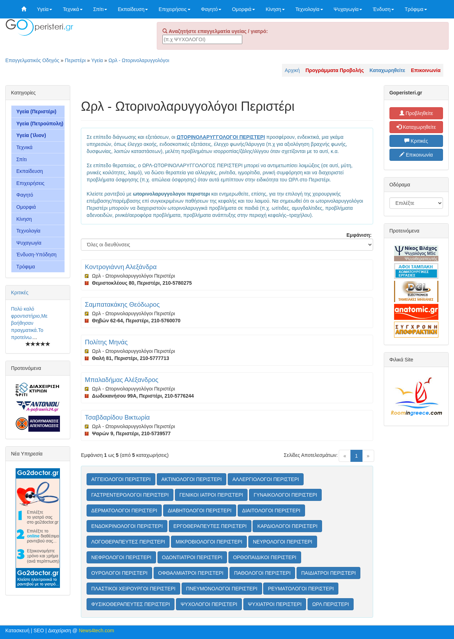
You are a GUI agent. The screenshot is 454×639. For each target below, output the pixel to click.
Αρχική (292, 70)
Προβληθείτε (416, 113)
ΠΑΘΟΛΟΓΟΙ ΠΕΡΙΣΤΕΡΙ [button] (262, 573)
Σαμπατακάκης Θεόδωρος (122, 304)
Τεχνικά (73, 9)
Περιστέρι (75, 60)
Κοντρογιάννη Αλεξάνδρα (120, 267)
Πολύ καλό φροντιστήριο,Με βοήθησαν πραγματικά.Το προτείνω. (29, 323)
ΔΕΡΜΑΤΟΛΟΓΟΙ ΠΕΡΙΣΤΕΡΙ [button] (124, 510)
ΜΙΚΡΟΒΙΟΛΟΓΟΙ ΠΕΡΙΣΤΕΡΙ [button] (209, 542)
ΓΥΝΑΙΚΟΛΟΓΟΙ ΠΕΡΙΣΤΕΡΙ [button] (285, 495)
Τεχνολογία (309, 9)
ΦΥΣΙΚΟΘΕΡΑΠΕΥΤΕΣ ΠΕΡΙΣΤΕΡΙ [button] (130, 604)
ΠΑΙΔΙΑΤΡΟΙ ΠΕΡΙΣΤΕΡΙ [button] (328, 573)
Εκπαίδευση (133, 9)
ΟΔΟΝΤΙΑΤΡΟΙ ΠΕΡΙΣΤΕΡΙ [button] (192, 557)
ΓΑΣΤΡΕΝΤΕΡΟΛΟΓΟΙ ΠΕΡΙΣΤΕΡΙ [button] (129, 495)
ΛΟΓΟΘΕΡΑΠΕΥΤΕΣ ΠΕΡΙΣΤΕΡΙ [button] (128, 542)
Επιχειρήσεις (174, 9)
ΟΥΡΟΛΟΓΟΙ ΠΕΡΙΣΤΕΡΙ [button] (119, 573)
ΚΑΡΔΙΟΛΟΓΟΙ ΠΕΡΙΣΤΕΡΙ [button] (287, 526)
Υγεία (44, 9)
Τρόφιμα (416, 9)
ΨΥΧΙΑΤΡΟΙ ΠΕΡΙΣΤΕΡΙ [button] (275, 604)
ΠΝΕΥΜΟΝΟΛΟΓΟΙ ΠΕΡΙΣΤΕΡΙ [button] (222, 588)
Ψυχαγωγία (348, 9)
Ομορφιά (243, 9)
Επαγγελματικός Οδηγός (32, 60)
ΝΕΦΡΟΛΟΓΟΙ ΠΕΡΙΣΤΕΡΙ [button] (121, 557)
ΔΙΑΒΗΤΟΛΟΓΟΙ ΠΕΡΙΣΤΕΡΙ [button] (200, 510)
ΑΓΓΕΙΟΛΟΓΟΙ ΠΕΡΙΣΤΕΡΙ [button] (120, 479)
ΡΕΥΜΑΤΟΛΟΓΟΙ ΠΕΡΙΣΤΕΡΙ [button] (301, 588)
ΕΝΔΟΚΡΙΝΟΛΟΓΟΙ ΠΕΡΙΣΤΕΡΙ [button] (126, 526)
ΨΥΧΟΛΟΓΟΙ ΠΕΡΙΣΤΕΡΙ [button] (209, 604)
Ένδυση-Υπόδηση (36, 254)
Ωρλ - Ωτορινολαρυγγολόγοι (139, 60)
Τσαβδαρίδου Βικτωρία (117, 417)
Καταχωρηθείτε (416, 127)
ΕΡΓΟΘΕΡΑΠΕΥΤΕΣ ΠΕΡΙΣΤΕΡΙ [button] (210, 526)
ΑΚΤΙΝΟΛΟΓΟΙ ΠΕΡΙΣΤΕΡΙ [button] (191, 479)
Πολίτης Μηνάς (106, 342)
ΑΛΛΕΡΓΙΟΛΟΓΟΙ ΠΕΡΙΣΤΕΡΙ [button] (265, 479)
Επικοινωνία (416, 155)
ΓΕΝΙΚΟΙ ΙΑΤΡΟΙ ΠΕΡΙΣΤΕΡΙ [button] (211, 495)
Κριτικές (19, 292)
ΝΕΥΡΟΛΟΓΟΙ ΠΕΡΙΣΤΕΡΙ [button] (282, 542)
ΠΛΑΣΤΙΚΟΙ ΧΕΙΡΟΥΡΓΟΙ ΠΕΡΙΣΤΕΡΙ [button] (133, 588)
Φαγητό (211, 9)
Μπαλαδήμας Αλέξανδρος (121, 379)
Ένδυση (383, 9)
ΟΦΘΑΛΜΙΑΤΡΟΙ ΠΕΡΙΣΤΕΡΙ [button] (190, 573)
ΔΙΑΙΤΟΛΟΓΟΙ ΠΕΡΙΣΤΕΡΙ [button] (271, 510)
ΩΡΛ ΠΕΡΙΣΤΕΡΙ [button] (330, 604)
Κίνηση (275, 9)
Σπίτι (100, 9)
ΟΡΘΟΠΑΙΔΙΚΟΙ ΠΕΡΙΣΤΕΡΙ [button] (265, 557)
